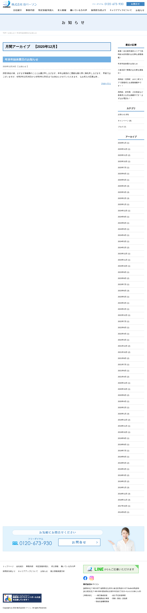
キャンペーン (123, 121)
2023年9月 (122, 272)
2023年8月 (122, 278)
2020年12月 (122, 383)
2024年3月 (122, 241)
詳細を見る (106, 83)
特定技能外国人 (42, 566)
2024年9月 (122, 217)
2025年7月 (122, 167)
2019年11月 (122, 426)
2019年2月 (122, 481)
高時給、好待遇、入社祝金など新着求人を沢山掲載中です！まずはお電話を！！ (130, 95)
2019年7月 (122, 451)
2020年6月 (122, 395)
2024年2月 (122, 247)
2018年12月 (122, 494)
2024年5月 (122, 229)
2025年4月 (122, 186)
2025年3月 (122, 192)
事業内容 (29, 566)
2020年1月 (122, 414)
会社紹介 (19, 566)
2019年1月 (122, 487)
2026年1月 (122, 143)
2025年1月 (122, 204)
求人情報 (54, 566)
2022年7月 (122, 321)
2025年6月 (122, 174)
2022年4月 (122, 334)
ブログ (120, 127)
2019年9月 (122, 438)
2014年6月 (122, 512)
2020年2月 (122, 407)
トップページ (8, 566)
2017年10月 (122, 506)
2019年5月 (122, 463)
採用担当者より (9, 571)
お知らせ (11, 33)
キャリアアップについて (28, 571)
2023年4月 (122, 303)
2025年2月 (122, 198)
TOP (4, 33)
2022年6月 (122, 327)
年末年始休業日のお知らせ (21, 59)
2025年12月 (122, 149)
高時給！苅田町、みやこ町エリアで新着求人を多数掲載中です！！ (130, 82)
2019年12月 (122, 420)
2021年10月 (122, 352)
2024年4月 (122, 235)
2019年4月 (122, 469)
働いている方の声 (68, 566)
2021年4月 (122, 377)
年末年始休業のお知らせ (128, 64)
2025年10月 (122, 161)
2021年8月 (122, 358)
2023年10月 (122, 266)
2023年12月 (122, 254)
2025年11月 (122, 155)
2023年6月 (122, 291)
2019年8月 (122, 444)
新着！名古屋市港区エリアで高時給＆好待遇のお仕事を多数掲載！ (130, 54)
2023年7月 (122, 284)
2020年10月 (122, 389)
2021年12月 (122, 346)
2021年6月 (122, 371)
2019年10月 (122, 432)
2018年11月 (122, 500)
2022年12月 (122, 315)
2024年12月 (122, 211)
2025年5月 (122, 180)
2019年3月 (122, 475)
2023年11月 (122, 260)
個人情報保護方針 (57, 571)
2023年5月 (122, 297)
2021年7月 (122, 364)
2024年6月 (122, 223)
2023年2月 (122, 309)
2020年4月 (122, 401)
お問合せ (79, 542)
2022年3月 (122, 340)
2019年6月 (122, 457)
